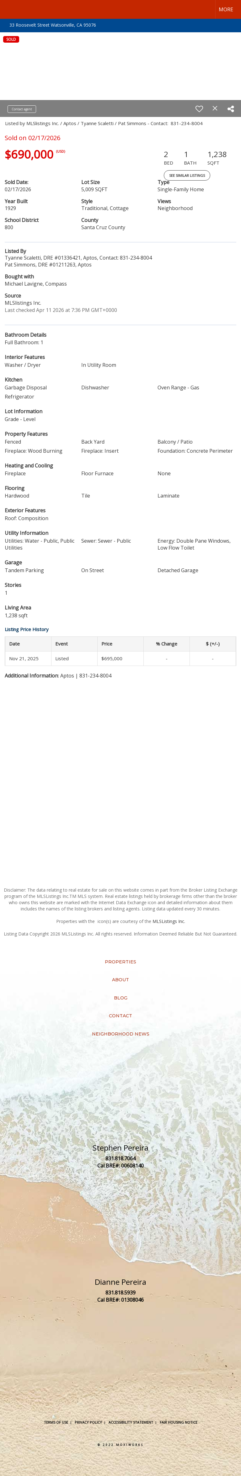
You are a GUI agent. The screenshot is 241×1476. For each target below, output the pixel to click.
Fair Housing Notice (178, 1422)
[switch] (199, 109)
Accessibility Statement (131, 1422)
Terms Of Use (56, 1422)
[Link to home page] (8, 9)
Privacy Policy (88, 1422)
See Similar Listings (187, 175)
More (226, 9)
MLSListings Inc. (169, 921)
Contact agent (22, 109)
